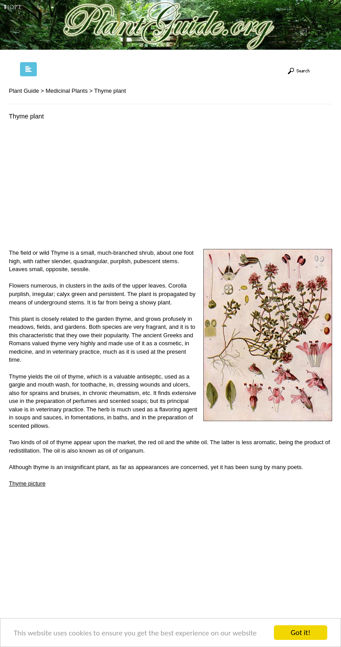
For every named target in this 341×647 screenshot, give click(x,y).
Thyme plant (110, 90)
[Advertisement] (83, 187)
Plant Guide (24, 90)
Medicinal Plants (67, 90)
